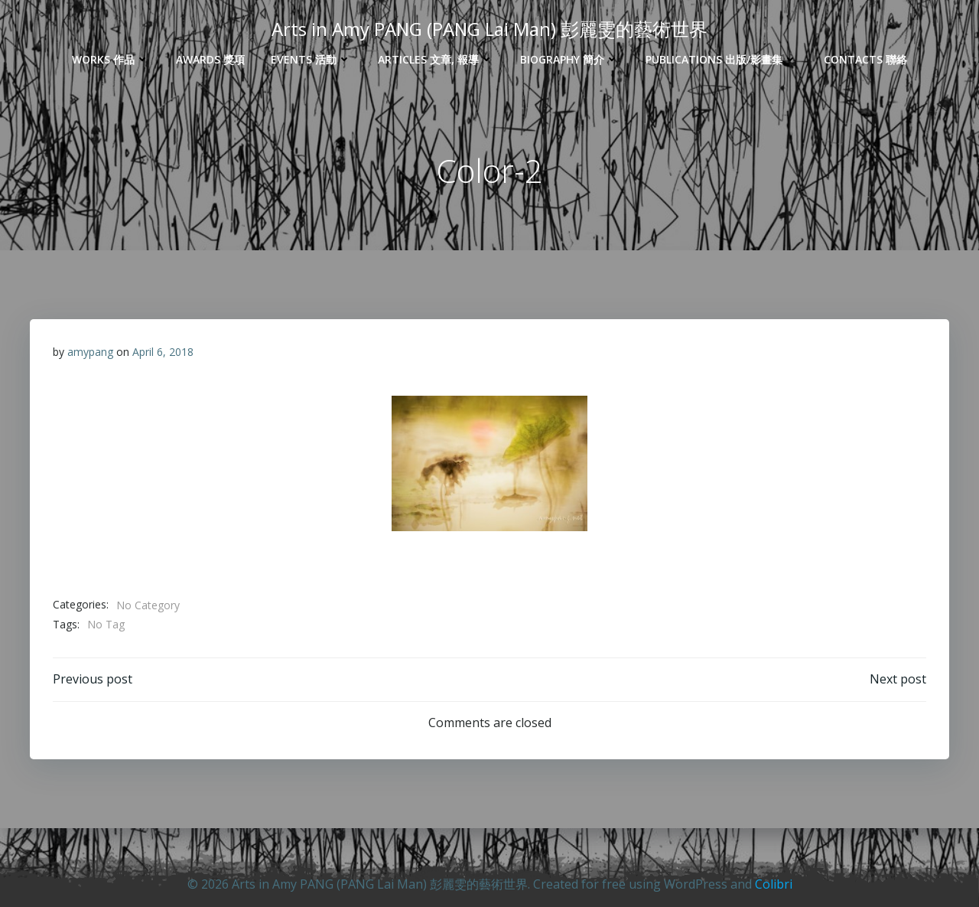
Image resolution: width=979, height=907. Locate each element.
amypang (90, 351)
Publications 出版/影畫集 (722, 59)
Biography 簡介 (570, 59)
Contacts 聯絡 (865, 59)
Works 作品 (111, 59)
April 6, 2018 (163, 351)
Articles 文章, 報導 (436, 59)
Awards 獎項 (210, 59)
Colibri (773, 884)
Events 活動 (311, 59)
